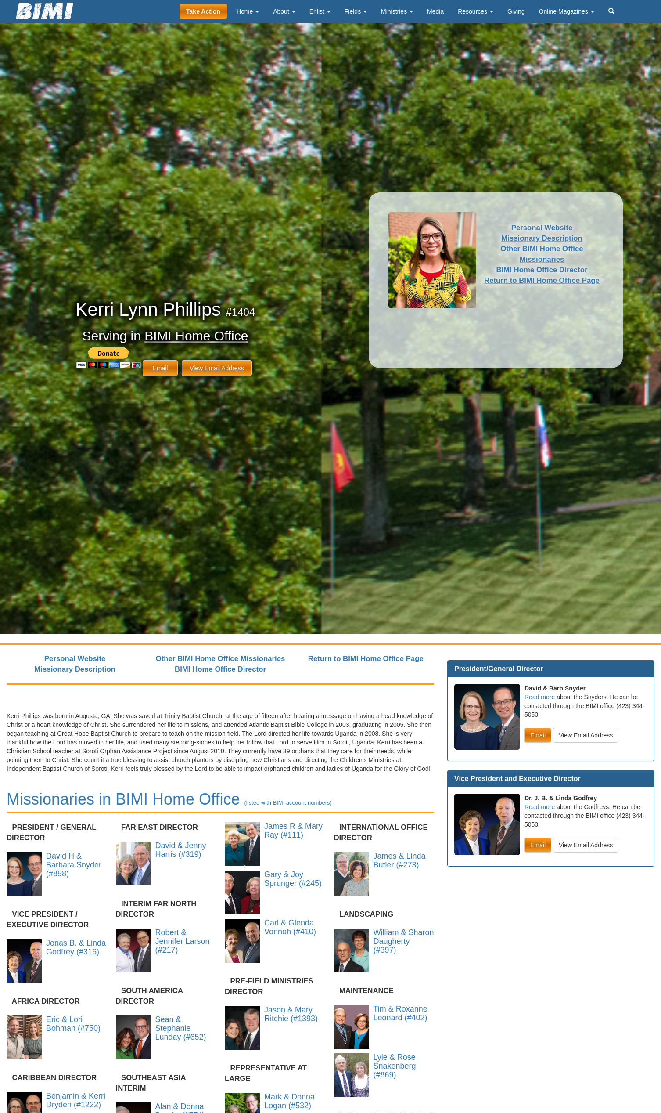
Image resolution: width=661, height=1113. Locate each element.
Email (160, 368)
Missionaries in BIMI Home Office (169, 799)
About (284, 11)
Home (248, 11)
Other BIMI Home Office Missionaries (220, 658)
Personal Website (542, 228)
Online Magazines (566, 11)
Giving (516, 11)
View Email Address (217, 368)
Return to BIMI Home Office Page (542, 280)
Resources (475, 11)
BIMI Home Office (196, 336)
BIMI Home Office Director (542, 270)
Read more (539, 697)
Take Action (203, 11)
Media (435, 11)
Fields (356, 11)
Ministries (397, 11)
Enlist (319, 11)
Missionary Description (541, 238)
